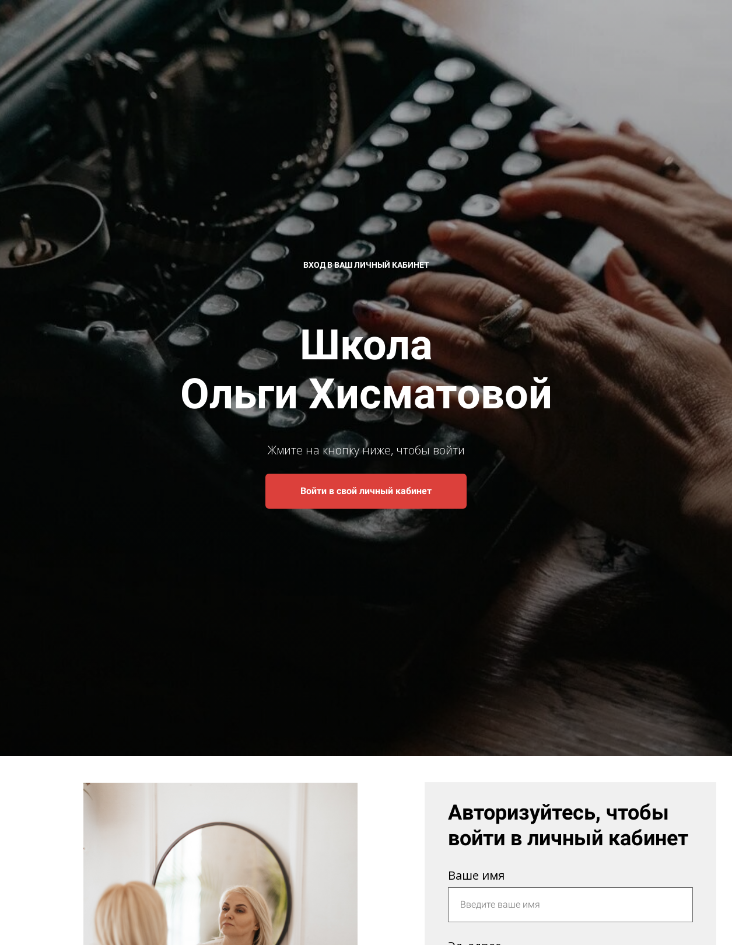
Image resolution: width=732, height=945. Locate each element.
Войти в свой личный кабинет (366, 490)
